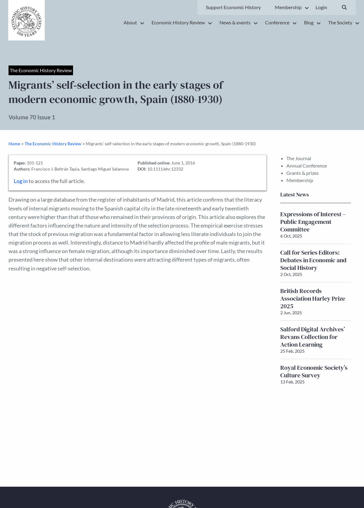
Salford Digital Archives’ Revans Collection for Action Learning (312, 337)
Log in (21, 181)
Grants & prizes (302, 173)
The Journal (298, 158)
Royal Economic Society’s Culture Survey (314, 371)
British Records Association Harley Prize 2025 (312, 298)
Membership (299, 180)
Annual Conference (306, 165)
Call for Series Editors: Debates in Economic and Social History (313, 260)
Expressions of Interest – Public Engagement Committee (313, 222)
